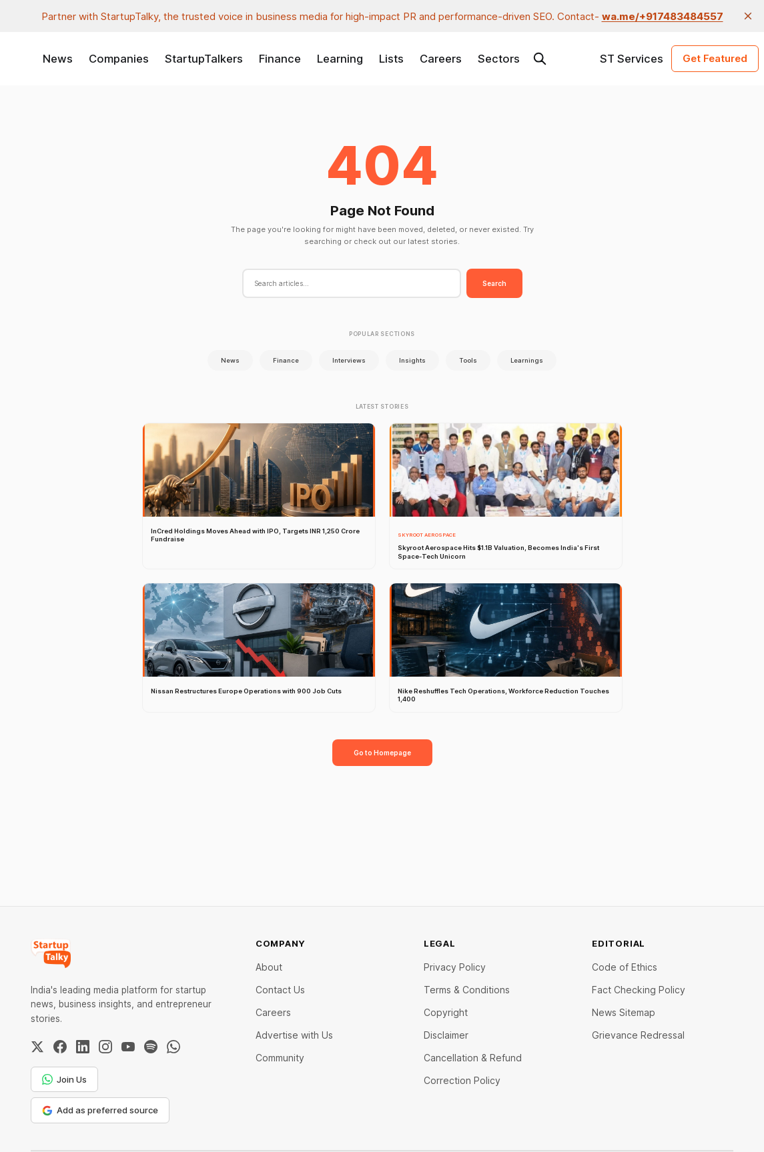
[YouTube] (128, 1046)
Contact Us (280, 989)
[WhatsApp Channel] (173, 1046)
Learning (340, 58)
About (269, 967)
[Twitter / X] (37, 1046)
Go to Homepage (382, 753)
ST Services (631, 58)
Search (494, 283)
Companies (119, 58)
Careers (441, 58)
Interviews (349, 360)
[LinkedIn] (82, 1046)
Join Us (64, 1079)
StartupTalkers (204, 58)
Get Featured (715, 58)
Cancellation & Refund (473, 1057)
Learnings (526, 360)
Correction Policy (462, 1080)
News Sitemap (623, 1012)
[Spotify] (150, 1046)
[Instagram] (105, 1046)
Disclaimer (446, 1035)
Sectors (499, 58)
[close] (748, 16)
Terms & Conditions (467, 989)
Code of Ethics (624, 967)
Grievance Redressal (638, 1035)
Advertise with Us (294, 1035)
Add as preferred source (100, 1110)
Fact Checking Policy (638, 989)
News (58, 58)
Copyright (446, 1012)
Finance (280, 58)
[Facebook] (60, 1046)
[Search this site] (539, 58)
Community (280, 1057)
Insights (412, 360)
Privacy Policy (455, 967)
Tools (468, 360)
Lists (391, 58)
